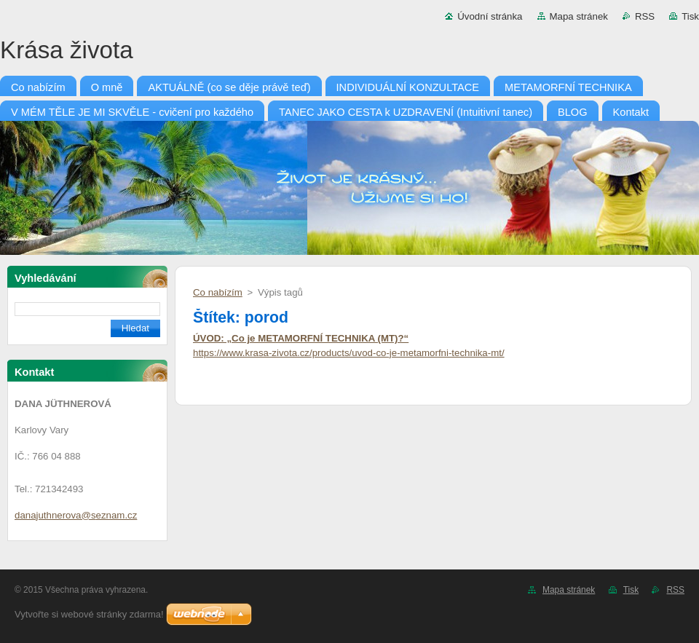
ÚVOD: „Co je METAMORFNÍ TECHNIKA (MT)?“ (300, 338)
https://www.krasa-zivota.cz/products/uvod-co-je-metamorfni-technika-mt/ (349, 352)
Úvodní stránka (489, 16)
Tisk (690, 16)
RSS (645, 16)
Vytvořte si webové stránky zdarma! (89, 614)
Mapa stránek (579, 16)
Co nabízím (217, 292)
